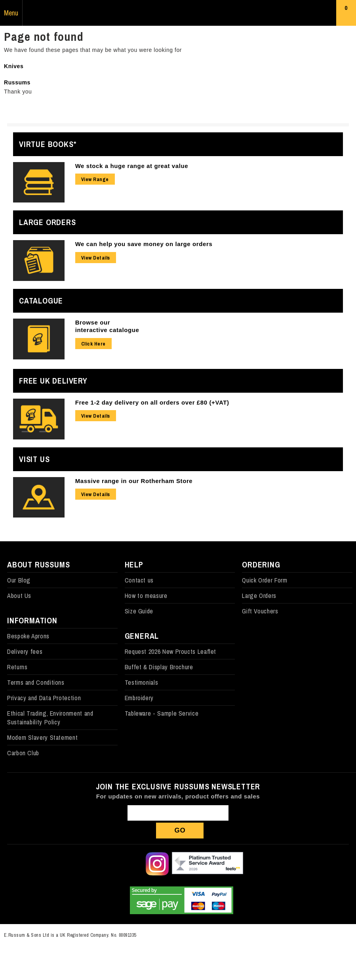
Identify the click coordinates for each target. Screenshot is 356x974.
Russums (178, 13)
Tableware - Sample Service (162, 713)
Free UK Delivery (53, 380)
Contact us (139, 580)
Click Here (93, 343)
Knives (13, 66)
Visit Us (34, 459)
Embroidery (139, 697)
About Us (19, 595)
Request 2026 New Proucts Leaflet (170, 651)
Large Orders (47, 222)
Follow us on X (131, 864)
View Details (95, 257)
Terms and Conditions (36, 682)
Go (180, 830)
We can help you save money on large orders (144, 244)
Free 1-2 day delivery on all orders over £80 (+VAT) (152, 402)
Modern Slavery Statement (42, 737)
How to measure (146, 595)
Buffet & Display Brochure (159, 667)
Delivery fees (24, 651)
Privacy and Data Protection (44, 697)
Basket (346, 14)
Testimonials (141, 682)
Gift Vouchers (260, 611)
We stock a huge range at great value (131, 165)
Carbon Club (23, 753)
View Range (95, 179)
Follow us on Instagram (157, 864)
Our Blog (18, 580)
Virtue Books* (47, 144)
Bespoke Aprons (28, 636)
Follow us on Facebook (104, 864)
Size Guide (139, 611)
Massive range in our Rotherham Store (134, 480)
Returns (17, 667)
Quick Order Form (264, 580)
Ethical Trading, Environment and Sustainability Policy (50, 717)
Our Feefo (207, 864)
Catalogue (41, 300)
